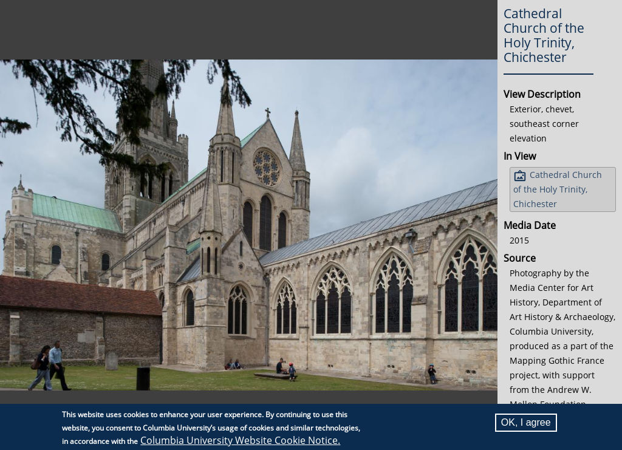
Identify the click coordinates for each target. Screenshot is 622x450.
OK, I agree (526, 422)
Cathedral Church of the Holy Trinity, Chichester (557, 189)
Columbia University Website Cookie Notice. (240, 440)
